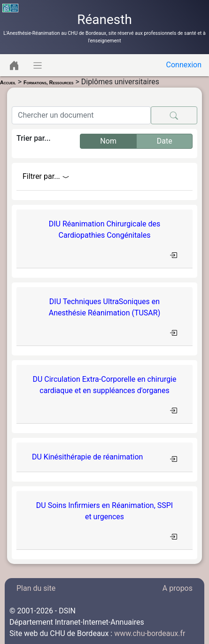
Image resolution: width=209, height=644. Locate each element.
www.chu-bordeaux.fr (149, 633)
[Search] (81, 115)
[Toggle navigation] (14, 65)
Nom (108, 140)
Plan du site (35, 588)
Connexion (183, 64)
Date (164, 140)
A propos (178, 588)
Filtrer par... (46, 176)
